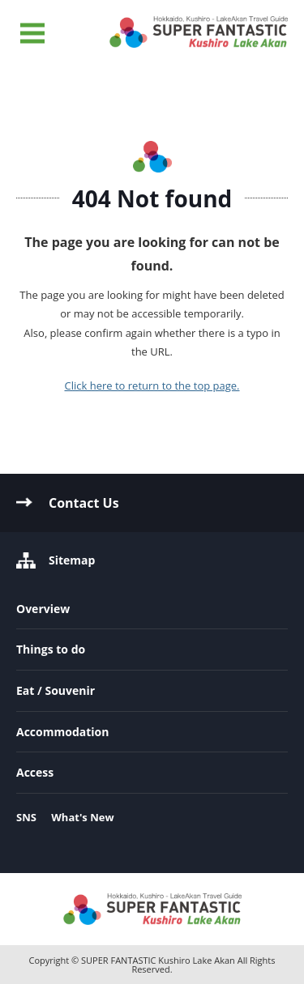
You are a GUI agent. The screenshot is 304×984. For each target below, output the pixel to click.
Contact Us (84, 503)
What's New (82, 817)
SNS (26, 817)
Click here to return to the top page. (151, 385)
